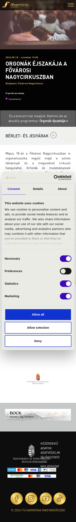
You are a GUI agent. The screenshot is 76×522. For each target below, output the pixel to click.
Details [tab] (38, 188)
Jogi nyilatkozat (50, 464)
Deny (38, 341)
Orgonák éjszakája (14, 93)
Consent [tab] (13, 188)
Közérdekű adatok (49, 445)
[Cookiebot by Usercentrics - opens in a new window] (54, 177)
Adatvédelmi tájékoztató (50, 454)
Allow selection (38, 327)
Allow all (38, 314)
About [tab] (62, 188)
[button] (71, 5)
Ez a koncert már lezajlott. (28, 116)
